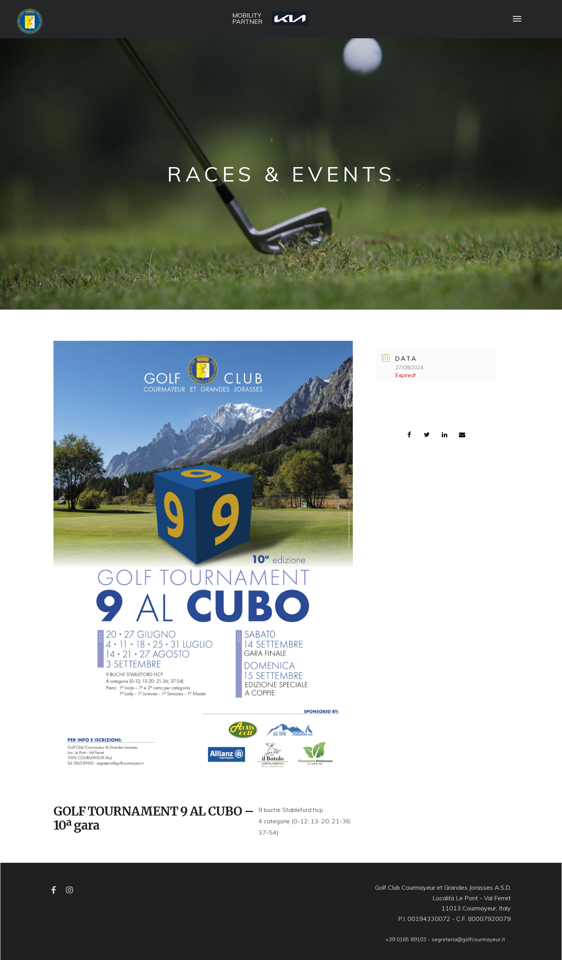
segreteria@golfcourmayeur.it (468, 939)
